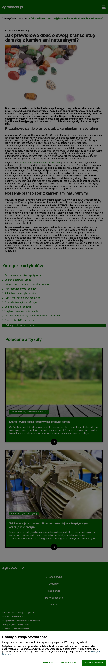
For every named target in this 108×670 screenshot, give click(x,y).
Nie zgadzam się (68, 663)
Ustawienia (48, 663)
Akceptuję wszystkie (94, 663)
